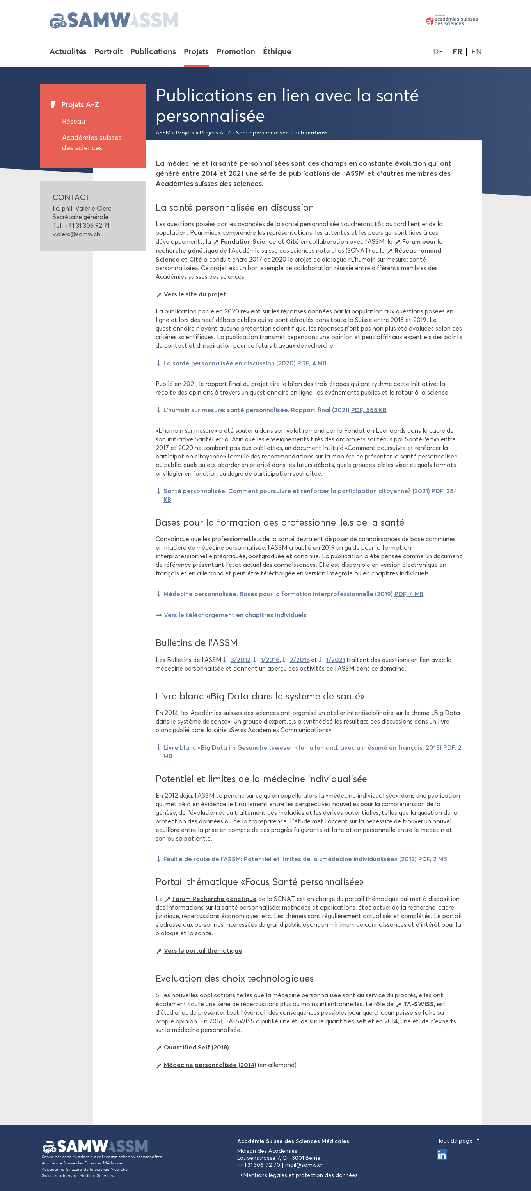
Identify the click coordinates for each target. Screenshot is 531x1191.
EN (476, 52)
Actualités (68, 52)
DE (438, 52)
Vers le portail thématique (203, 950)
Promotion (236, 52)
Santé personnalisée (262, 132)
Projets (196, 52)
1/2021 (335, 660)
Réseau (73, 121)
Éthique (277, 52)
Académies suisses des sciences (92, 142)
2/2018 (300, 660)
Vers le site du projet (195, 294)
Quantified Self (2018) (196, 1047)
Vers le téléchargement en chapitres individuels (235, 615)
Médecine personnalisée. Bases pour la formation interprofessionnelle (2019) (293, 594)
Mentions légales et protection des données (300, 1175)
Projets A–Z (80, 105)
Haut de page (459, 1141)
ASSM (163, 132)
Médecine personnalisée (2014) (210, 1065)
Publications (153, 52)
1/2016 (270, 660)
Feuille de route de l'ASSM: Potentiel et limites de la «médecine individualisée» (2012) (305, 859)
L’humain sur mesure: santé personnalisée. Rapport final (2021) (275, 410)
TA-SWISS (418, 1004)
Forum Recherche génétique (214, 899)
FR (457, 52)
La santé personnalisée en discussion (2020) (245, 363)
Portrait (108, 52)
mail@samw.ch (304, 1165)
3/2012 (240, 660)
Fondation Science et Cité (260, 241)
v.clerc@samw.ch (76, 234)
